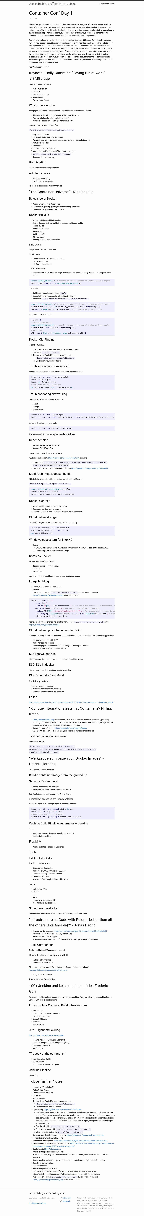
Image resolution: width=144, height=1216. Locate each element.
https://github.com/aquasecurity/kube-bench (89, 467)
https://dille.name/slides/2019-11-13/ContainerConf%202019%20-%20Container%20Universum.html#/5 (72, 700)
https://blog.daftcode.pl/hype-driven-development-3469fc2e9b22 (80, 929)
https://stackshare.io (52, 1146)
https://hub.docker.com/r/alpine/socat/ (71, 726)
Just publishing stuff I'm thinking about (52, 3)
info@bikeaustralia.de (37, 1200)
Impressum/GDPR (107, 4)
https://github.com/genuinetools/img (48, 593)
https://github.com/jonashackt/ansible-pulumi (48, 967)
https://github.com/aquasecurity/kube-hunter (62, 1107)
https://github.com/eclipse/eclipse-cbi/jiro (46, 1033)
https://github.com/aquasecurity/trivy (63, 457)
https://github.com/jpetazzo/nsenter (44, 623)
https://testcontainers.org (43, 718)
